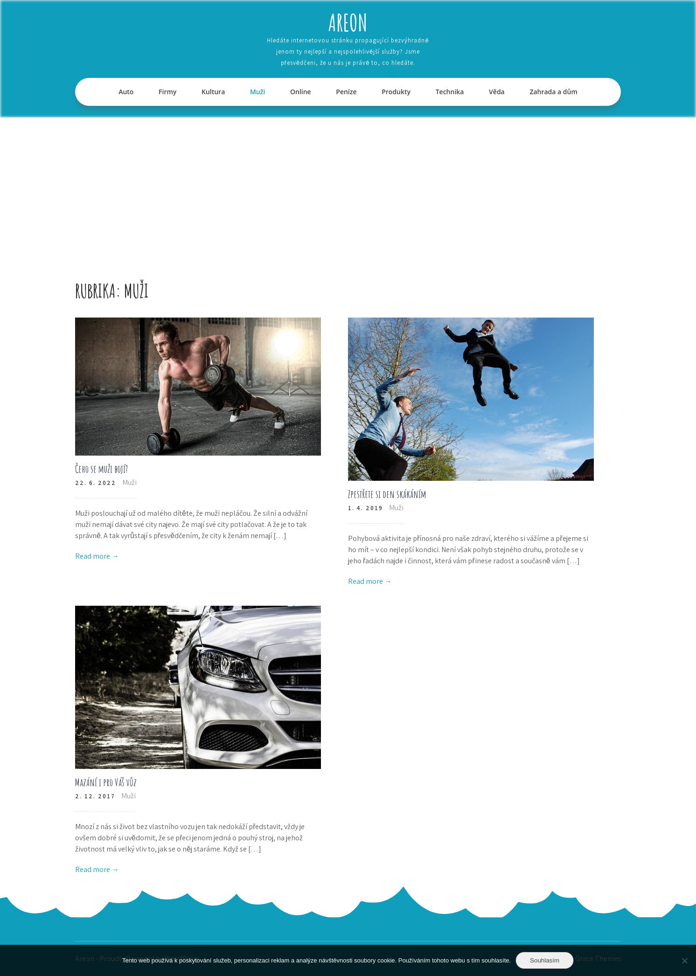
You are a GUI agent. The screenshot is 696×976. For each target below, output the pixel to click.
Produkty (396, 91)
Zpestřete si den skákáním (387, 494)
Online (300, 91)
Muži (257, 91)
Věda (497, 91)
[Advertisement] (348, 187)
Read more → (97, 556)
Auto (125, 91)
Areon (348, 22)
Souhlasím (544, 960)
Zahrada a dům (553, 91)
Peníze (346, 91)
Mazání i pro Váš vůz (106, 782)
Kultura (213, 91)
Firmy (167, 91)
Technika (450, 91)
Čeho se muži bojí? (101, 469)
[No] (684, 960)
